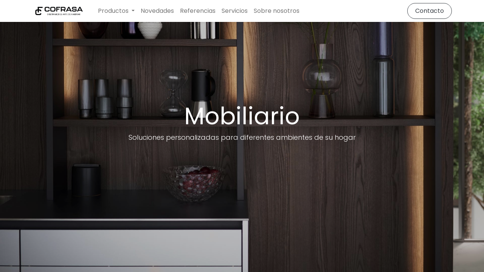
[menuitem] (157, 11)
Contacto (429, 10)
